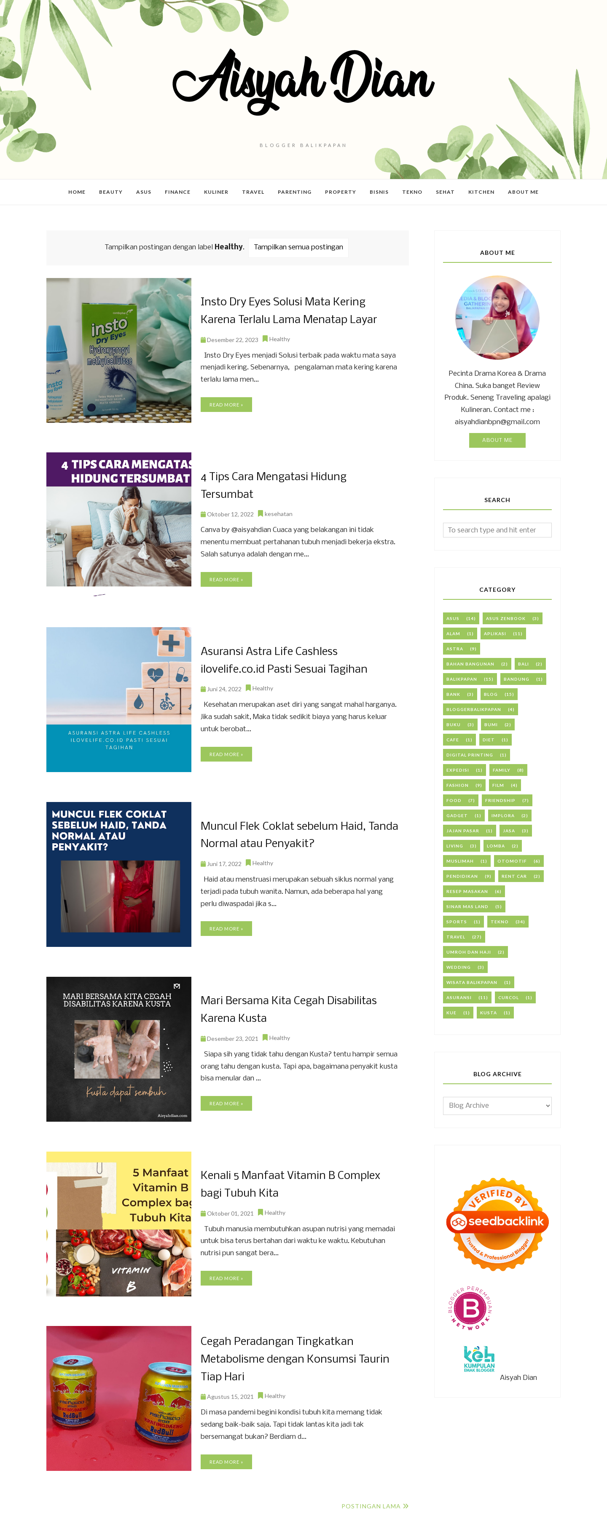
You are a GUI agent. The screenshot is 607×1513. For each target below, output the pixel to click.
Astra (454, 648)
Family (501, 770)
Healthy (279, 338)
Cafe (452, 739)
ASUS (452, 618)
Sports (456, 921)
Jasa (509, 830)
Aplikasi (495, 633)
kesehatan (279, 513)
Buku (453, 724)
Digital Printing (469, 754)
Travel (455, 936)
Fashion (457, 785)
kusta (488, 1012)
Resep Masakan (467, 891)
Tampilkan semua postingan (298, 247)
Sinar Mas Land (467, 906)
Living (454, 845)
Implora (503, 815)
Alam (453, 633)
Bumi (491, 724)
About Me (497, 440)
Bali (523, 663)
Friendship (500, 800)
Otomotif (512, 860)
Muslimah (460, 860)
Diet (489, 739)
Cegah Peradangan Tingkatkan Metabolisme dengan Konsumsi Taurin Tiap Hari (293, 1360)
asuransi (459, 997)
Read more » (226, 404)
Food (454, 800)
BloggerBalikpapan (473, 709)
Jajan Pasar (462, 830)
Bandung (516, 679)
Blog (491, 694)
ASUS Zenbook (506, 618)
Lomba (496, 845)
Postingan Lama (371, 1506)
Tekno (500, 921)
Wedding (458, 967)
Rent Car (514, 876)
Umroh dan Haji (468, 951)
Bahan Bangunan (470, 663)
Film (498, 785)
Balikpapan (461, 679)
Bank (453, 694)
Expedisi (457, 770)
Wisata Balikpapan (471, 982)
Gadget (457, 815)
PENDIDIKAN (462, 876)
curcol (508, 997)
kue (451, 1012)
